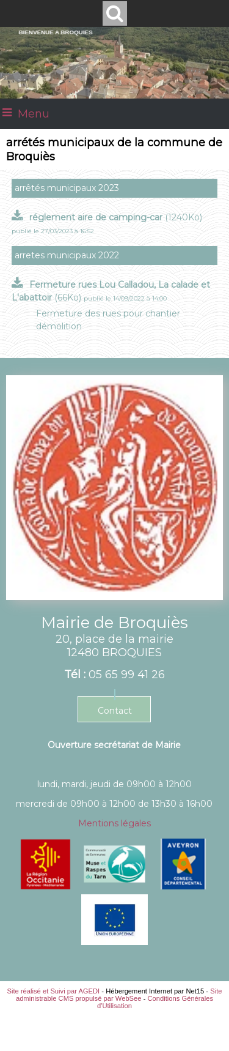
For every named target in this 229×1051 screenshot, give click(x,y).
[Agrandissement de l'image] (46, 886)
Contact (115, 710)
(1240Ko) (115, 217)
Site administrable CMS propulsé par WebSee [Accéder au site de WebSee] (119, 994)
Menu (33, 114)
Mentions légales (114, 823)
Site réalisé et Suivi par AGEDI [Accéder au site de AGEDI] (53, 991)
